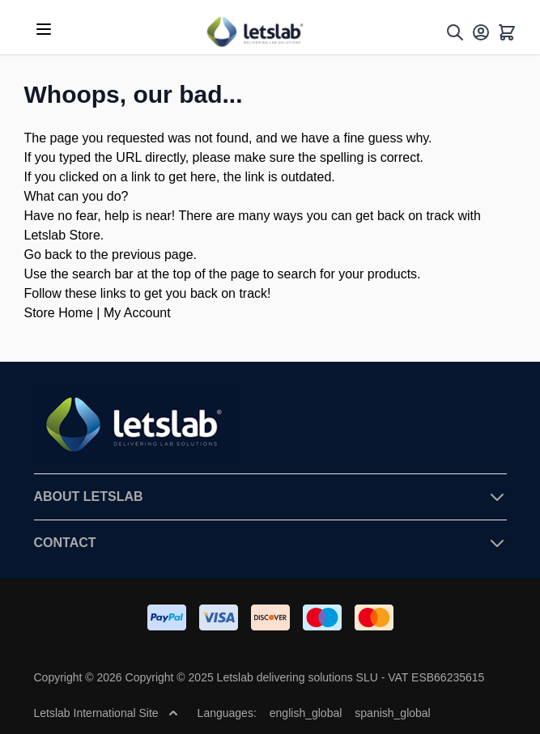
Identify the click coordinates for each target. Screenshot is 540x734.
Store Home (58, 313)
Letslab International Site (106, 713)
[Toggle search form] (455, 32)
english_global (306, 712)
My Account (137, 313)
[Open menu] (43, 29)
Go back (48, 254)
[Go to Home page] (254, 32)
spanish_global (392, 712)
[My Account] (481, 32)
